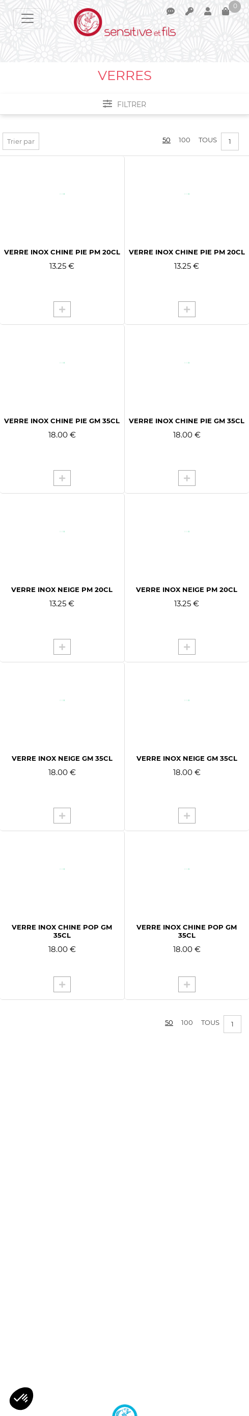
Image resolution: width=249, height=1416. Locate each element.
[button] (21, 1398)
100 (184, 140)
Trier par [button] (21, 141)
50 (166, 140)
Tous (208, 140)
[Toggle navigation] (27, 18)
